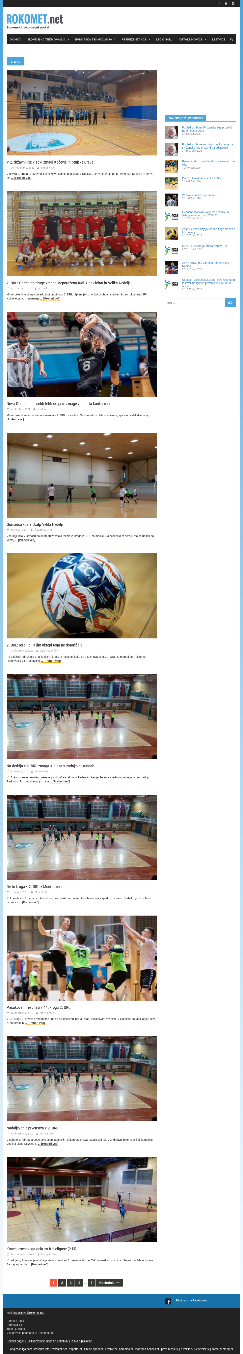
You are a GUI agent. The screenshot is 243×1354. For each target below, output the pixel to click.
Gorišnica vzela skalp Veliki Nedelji (35, 524)
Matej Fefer (42, 771)
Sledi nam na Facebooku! (192, 1300)
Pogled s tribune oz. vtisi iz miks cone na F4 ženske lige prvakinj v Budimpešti (207, 146)
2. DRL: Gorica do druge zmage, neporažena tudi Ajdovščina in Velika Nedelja (69, 283)
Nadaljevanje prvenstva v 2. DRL (32, 1128)
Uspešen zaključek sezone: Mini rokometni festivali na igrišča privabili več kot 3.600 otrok (209, 283)
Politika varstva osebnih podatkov (48, 1341)
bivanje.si (111, 1349)
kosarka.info (41, 1349)
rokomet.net (59, 1349)
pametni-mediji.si (222, 1349)
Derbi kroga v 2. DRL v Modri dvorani (36, 886)
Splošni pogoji (15, 1341)
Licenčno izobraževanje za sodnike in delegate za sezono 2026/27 (205, 213)
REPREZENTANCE (134, 39)
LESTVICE (218, 39)
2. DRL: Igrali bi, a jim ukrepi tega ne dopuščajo (44, 645)
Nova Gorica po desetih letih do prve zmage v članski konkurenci (59, 403)
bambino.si (126, 1349)
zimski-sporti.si (93, 1349)
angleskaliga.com (21, 1349)
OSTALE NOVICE (190, 39)
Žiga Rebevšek (43, 530)
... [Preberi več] (21, 177)
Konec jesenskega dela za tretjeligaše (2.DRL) (43, 1248)
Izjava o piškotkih (81, 1341)
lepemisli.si (202, 1349)
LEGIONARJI (164, 39)
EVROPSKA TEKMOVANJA (93, 39)
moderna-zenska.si (147, 1349)
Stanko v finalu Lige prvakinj (199, 195)
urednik (43, 288)
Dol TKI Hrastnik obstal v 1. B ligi (202, 178)
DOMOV (15, 39)
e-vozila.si (187, 1349)
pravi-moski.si (170, 1349)
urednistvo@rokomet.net (28, 1312)
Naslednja (109, 1283)
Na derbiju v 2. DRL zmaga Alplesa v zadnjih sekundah (50, 766)
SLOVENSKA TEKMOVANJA (46, 39)
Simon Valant (48, 167)
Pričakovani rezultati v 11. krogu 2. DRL (38, 1007)
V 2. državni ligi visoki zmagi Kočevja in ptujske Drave (50, 162)
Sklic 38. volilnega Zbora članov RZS (205, 246)
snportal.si (75, 1349)
